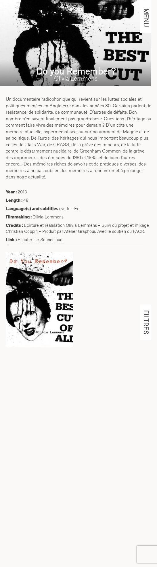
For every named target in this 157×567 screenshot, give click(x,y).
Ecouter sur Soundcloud (40, 239)
